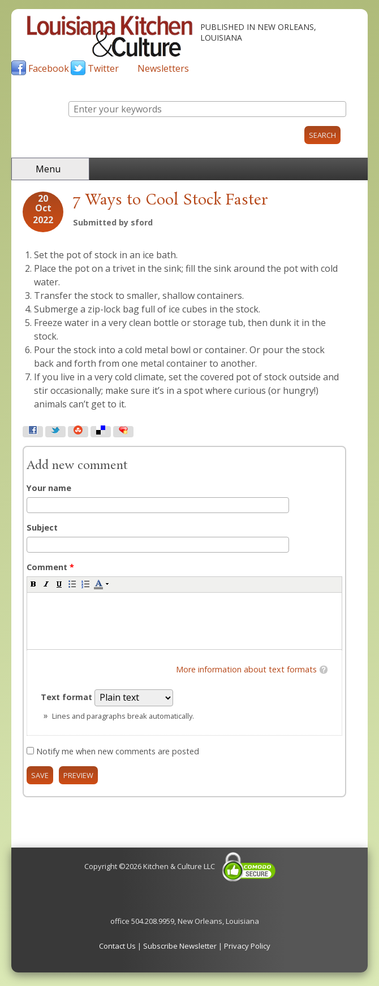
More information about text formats (246, 669)
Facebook (48, 68)
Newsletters (163, 68)
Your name (49, 488)
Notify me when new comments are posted (117, 751)
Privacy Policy (247, 946)
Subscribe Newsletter (180, 946)
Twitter (103, 68)
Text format (67, 697)
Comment (50, 567)
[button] (33, 583)
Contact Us (117, 946)
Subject (42, 527)
